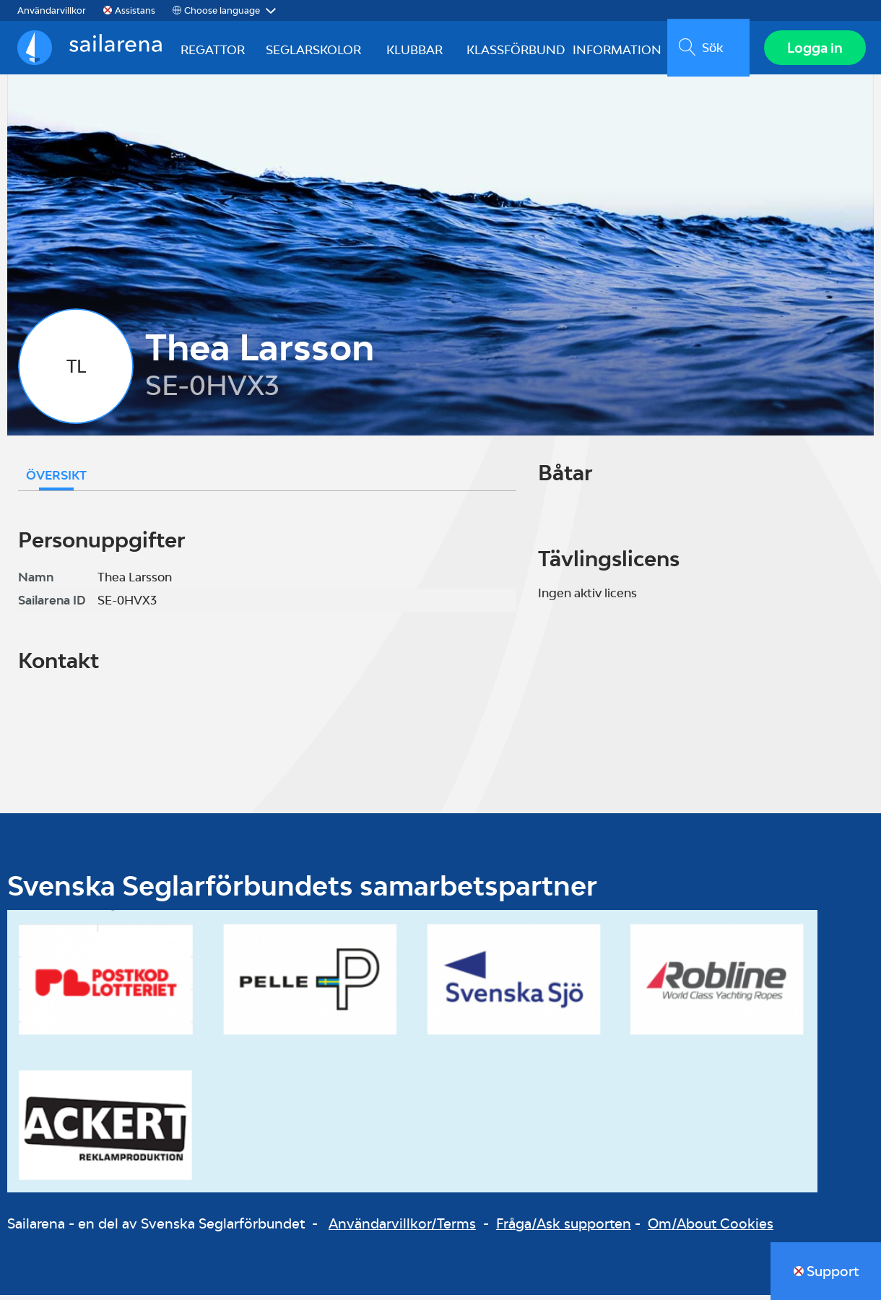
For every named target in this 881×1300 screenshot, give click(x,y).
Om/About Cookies (710, 1228)
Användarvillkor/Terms (402, 1228)
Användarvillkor (51, 10)
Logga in (813, 50)
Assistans (135, 10)
